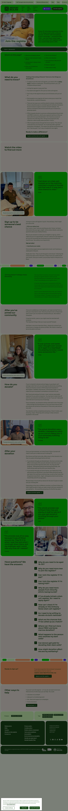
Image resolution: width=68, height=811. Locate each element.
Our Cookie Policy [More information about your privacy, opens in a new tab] (11, 804)
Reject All (24, 807)
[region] (21, 804)
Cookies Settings (9, 807)
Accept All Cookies (34, 807)
